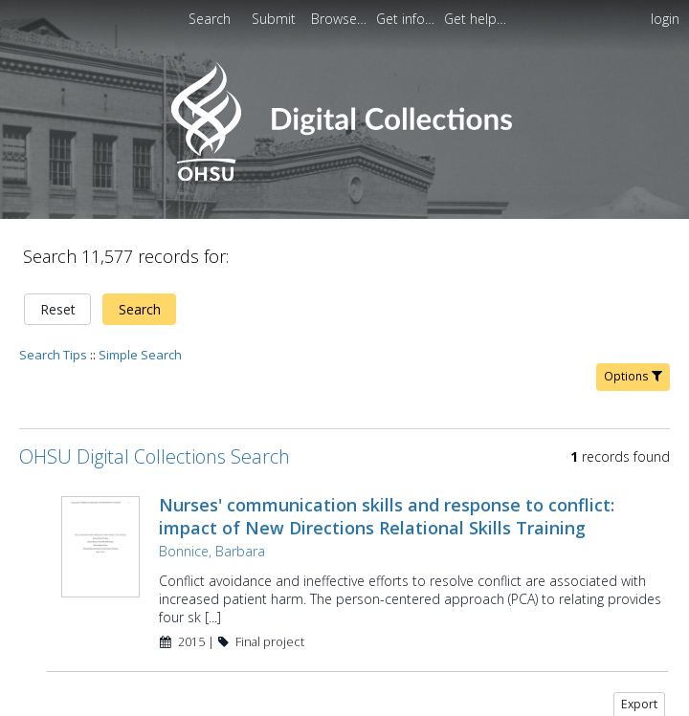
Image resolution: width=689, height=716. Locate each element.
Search (140, 309)
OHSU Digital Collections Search (154, 456)
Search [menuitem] (210, 19)
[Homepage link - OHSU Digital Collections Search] (344, 176)
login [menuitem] (665, 19)
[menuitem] (340, 18)
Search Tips (53, 354)
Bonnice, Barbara (212, 551)
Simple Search (140, 354)
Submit (276, 19)
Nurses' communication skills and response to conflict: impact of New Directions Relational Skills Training (386, 516)
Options (633, 376)
